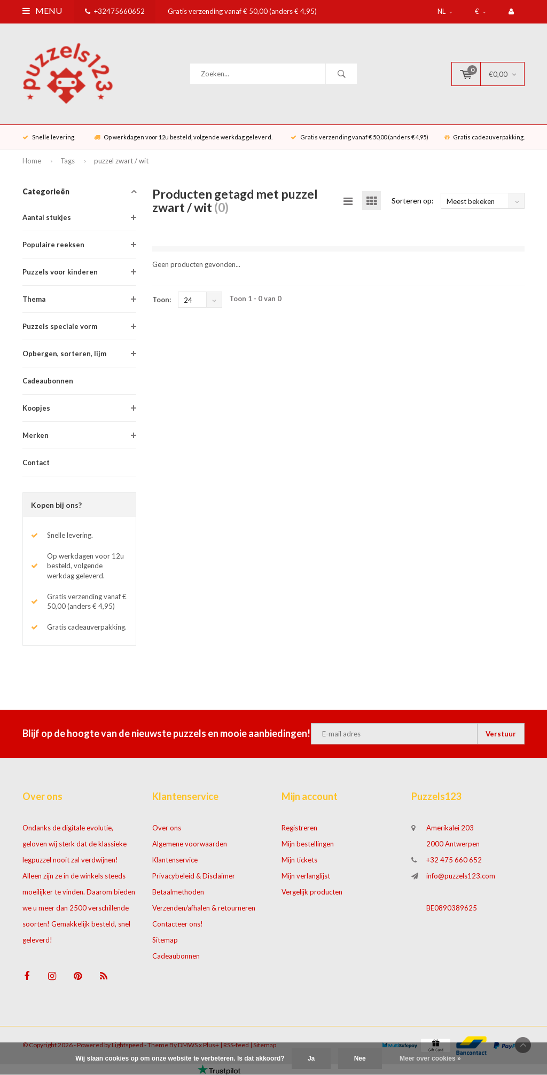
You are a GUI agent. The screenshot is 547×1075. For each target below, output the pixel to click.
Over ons (166, 827)
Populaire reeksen (53, 244)
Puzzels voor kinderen (60, 272)
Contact (36, 462)
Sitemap (165, 940)
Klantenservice (175, 860)
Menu (42, 10)
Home (31, 160)
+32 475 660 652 (454, 860)
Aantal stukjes (46, 217)
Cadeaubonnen (47, 380)
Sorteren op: (413, 200)
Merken (35, 435)
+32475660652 (115, 11)
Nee (360, 1058)
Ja (311, 1058)
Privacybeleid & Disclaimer (193, 876)
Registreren (299, 827)
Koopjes (36, 408)
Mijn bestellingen (308, 843)
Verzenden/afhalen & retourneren (203, 908)
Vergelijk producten (312, 892)
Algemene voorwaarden (189, 843)
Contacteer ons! (177, 924)
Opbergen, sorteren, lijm (64, 353)
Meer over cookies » (430, 1058)
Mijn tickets (299, 860)
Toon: (161, 299)
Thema (33, 299)
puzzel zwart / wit (121, 160)
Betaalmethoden (178, 892)
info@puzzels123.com (460, 876)
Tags (67, 160)
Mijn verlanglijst (306, 876)
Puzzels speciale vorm (59, 326)
